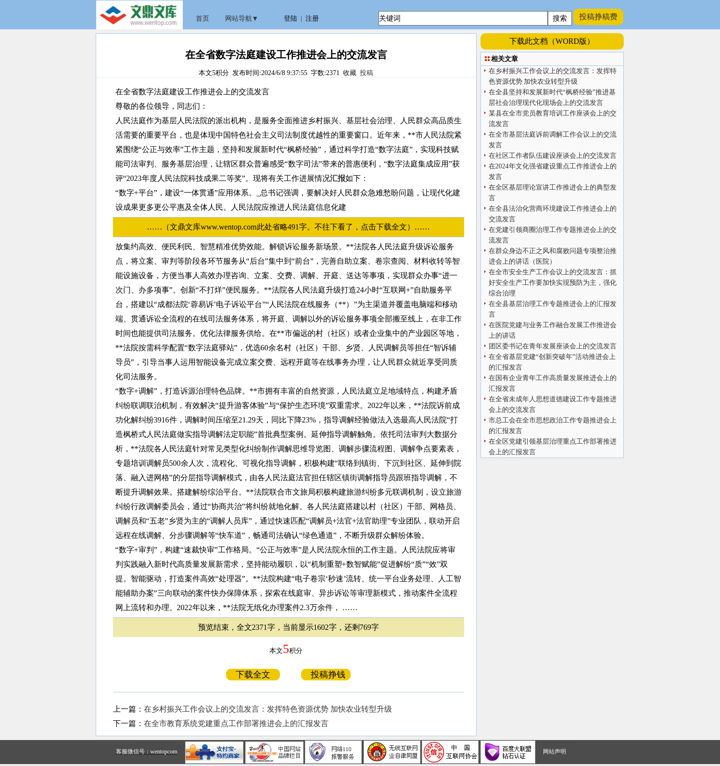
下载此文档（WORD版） (551, 41)
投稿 (366, 73)
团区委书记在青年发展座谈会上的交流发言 (553, 346)
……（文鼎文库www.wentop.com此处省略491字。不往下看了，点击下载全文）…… (292, 227)
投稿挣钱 (326, 674)
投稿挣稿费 (598, 17)
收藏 (349, 73)
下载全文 (253, 674)
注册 (312, 18)
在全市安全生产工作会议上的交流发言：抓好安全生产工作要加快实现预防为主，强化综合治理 (553, 282)
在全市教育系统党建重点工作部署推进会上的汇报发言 (236, 723)
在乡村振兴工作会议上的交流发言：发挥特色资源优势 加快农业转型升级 (268, 709)
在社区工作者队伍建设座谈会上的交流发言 (553, 155)
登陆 (290, 18)
